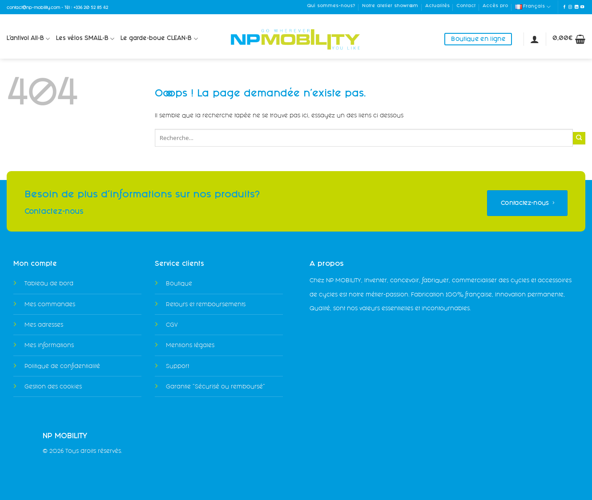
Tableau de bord (48, 283)
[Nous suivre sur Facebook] (564, 7)
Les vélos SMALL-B (85, 39)
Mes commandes (49, 304)
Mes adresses (43, 324)
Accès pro (495, 6)
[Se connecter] (534, 39)
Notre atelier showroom (390, 6)
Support (177, 366)
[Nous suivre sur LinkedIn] (576, 7)
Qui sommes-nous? (331, 6)
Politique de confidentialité (62, 366)
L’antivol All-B (28, 39)
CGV (171, 324)
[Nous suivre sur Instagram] (570, 7)
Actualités (437, 6)
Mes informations (49, 345)
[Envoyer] (579, 138)
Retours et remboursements (206, 304)
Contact (465, 6)
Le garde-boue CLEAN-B (159, 39)
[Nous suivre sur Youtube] (582, 7)
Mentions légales (190, 345)
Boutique (179, 283)
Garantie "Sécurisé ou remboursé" (215, 386)
